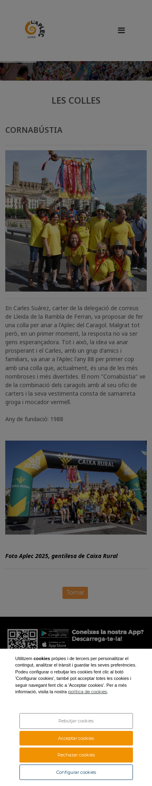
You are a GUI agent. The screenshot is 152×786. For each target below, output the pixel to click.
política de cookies (87, 691)
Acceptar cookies (76, 738)
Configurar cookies (76, 772)
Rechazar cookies (76, 755)
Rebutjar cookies (76, 721)
